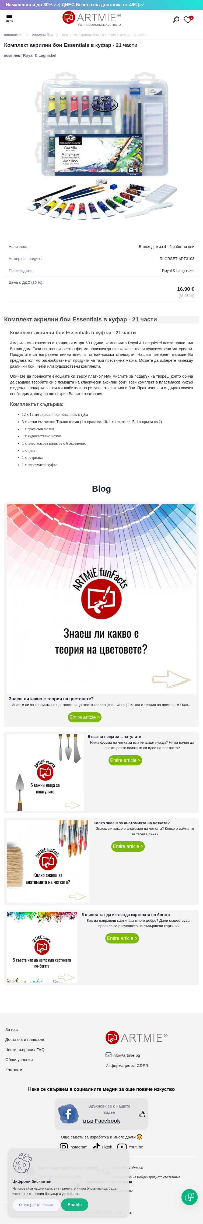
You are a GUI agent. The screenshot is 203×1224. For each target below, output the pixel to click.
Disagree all (36, 1205)
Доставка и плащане (24, 1039)
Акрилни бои (42, 35)
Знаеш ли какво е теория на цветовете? (51, 699)
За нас (11, 1029)
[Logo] (91, 19)
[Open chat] (189, 1197)
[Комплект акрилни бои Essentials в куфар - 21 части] (101, 147)
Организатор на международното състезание (146, 1177)
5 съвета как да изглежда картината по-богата (126, 915)
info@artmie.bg (126, 1055)
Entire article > (84, 717)
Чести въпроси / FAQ (24, 1049)
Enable (75, 1204)
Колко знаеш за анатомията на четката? (132, 823)
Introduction (13, 35)
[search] (176, 19)
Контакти (13, 1069)
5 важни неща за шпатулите (114, 737)
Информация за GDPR (127, 1065)
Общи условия (19, 1059)
